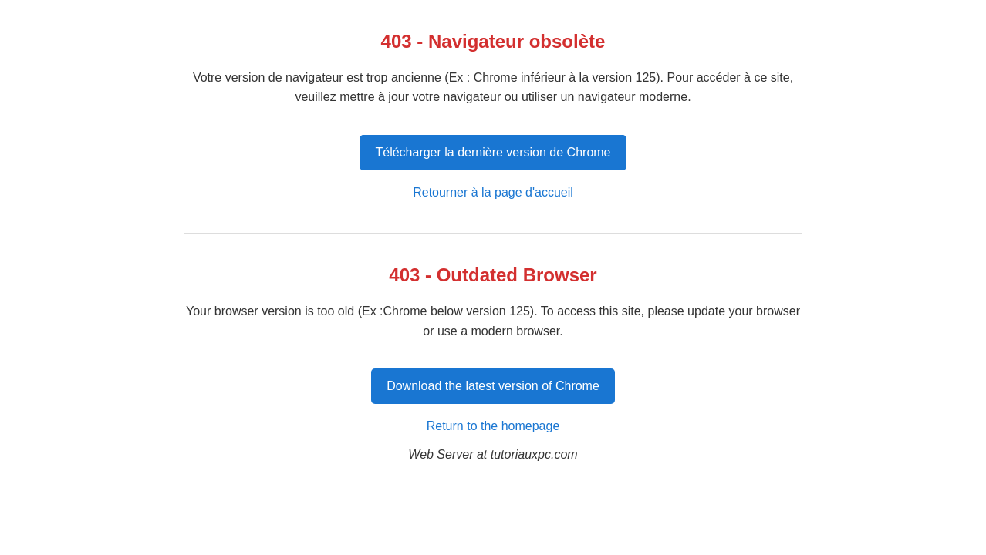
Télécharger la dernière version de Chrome (492, 152)
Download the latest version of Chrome (493, 385)
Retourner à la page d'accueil (493, 192)
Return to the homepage (493, 425)
